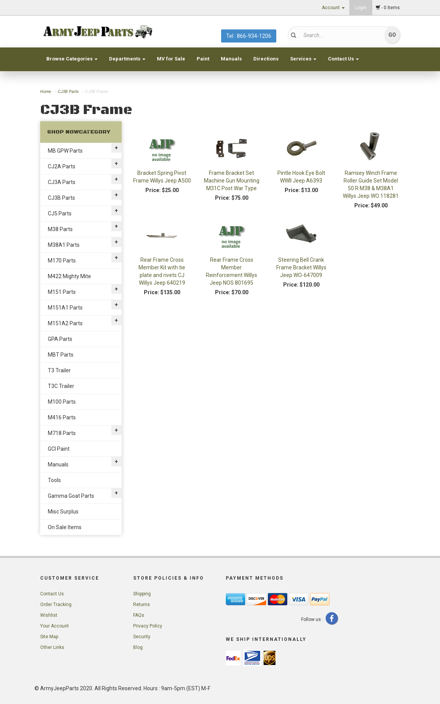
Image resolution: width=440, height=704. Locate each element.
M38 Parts (60, 229)
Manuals (231, 59)
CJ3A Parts (61, 182)
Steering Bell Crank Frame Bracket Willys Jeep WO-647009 (301, 267)
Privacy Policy (147, 626)
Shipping (142, 593)
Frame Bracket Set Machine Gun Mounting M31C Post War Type (231, 180)
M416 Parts (62, 417)
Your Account (54, 626)
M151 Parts (62, 292)
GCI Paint (59, 449)
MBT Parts (60, 355)
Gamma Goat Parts (71, 496)
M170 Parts (62, 260)
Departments (127, 59)
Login (361, 7)
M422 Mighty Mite (69, 276)
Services (303, 59)
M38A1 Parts (64, 245)
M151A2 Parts (65, 323)
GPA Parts (60, 339)
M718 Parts (62, 433)
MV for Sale (171, 59)
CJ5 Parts (60, 213)
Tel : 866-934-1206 (248, 36)
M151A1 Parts (65, 308)
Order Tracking (56, 604)
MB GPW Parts (65, 151)
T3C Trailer (61, 386)
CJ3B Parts (68, 91)
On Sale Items (64, 527)
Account (333, 7)
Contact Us (343, 59)
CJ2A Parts (61, 166)
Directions (266, 59)
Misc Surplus (63, 511)
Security (141, 636)
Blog (138, 647)
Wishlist (48, 615)
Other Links (52, 647)
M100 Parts (62, 402)
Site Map (49, 636)
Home (46, 91)
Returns (141, 604)
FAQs (138, 615)
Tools (54, 480)
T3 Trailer (59, 370)
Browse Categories (72, 59)
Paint (203, 59)
